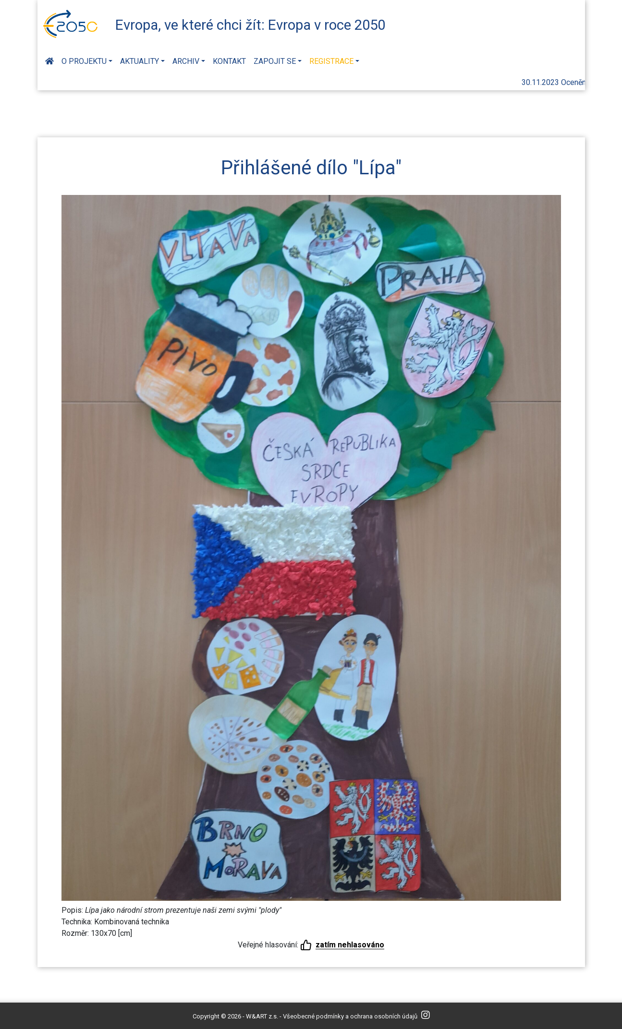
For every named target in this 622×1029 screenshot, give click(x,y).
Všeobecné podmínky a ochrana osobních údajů (350, 1016)
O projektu (84, 61)
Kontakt (229, 61)
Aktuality (139, 61)
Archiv (185, 61)
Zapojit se (275, 61)
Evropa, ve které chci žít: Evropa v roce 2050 (250, 25)
